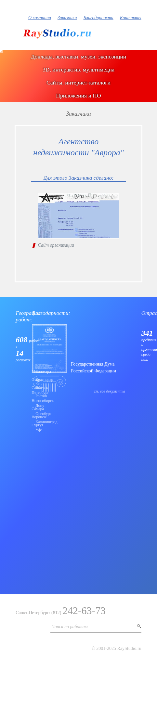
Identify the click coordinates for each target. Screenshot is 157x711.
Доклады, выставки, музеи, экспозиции (78, 56)
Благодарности (98, 17)
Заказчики (67, 17)
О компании (39, 17)
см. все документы (109, 391)
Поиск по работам (69, 626)
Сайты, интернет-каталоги (78, 82)
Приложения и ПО (78, 95)
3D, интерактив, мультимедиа (78, 69)
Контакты (130, 17)
